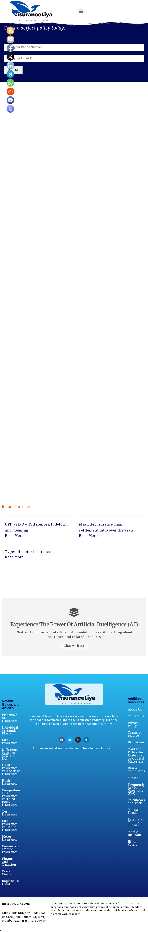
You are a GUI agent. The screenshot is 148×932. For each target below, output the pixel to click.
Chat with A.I (74, 646)
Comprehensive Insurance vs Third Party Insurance (11, 798)
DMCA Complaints (136, 770)
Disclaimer (136, 742)
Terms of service (135, 734)
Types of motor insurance (28, 552)
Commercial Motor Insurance (11, 849)
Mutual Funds (133, 811)
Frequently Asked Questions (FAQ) (136, 789)
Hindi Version (134, 843)
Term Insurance (10, 813)
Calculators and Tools (136, 801)
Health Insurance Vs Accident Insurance (11, 770)
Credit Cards (7, 873)
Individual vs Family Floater (10, 730)
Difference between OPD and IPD (10, 754)
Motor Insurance (10, 838)
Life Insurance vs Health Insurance (10, 826)
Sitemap (134, 778)
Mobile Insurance (136, 833)
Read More (14, 536)
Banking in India (10, 882)
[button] (81, 10)
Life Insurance (10, 742)
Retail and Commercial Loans (136, 822)
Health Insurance (10, 782)
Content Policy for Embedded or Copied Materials (136, 755)
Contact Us (136, 716)
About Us (135, 709)
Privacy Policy (134, 724)
